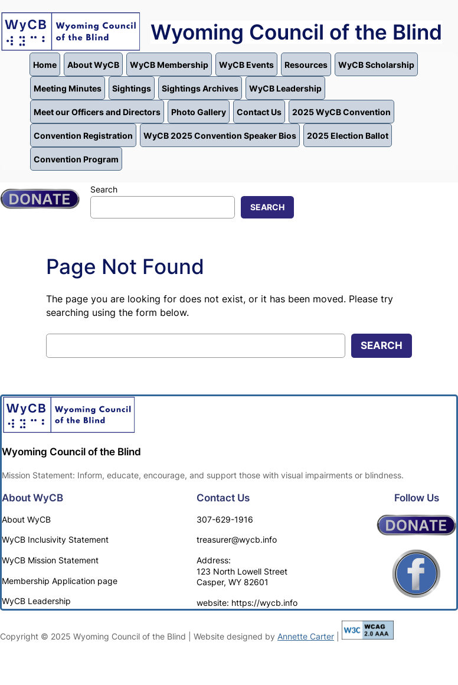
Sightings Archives (200, 88)
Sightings (131, 88)
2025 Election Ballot (347, 136)
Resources (306, 65)
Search (103, 189)
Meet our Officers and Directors (97, 112)
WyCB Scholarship (376, 65)
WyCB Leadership (285, 88)
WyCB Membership (169, 65)
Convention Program (76, 159)
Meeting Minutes (68, 88)
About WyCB (93, 65)
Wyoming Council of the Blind (296, 32)
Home (45, 65)
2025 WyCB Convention (341, 112)
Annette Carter (305, 636)
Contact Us (259, 112)
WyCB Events (246, 65)
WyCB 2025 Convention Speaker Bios (219, 136)
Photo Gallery (198, 112)
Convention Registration (83, 136)
